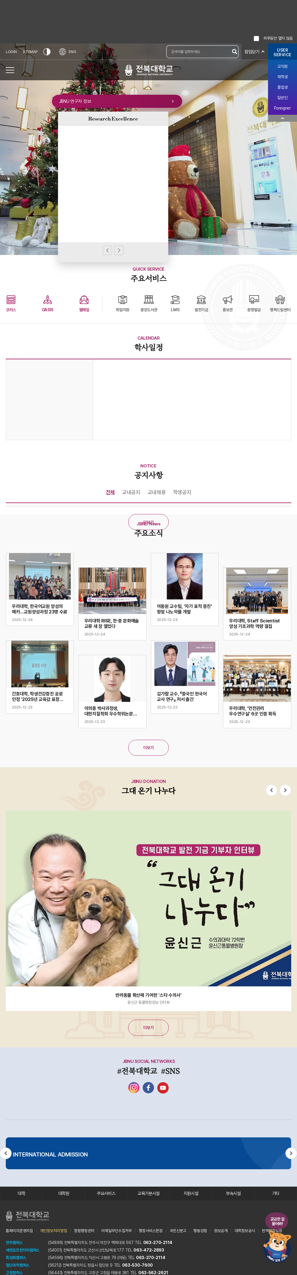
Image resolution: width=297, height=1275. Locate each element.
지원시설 (191, 1193)
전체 (110, 492)
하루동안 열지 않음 (278, 38)
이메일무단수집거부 (116, 1231)
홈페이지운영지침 (19, 1231)
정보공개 (221, 1231)
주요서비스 (106, 1193)
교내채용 (157, 492)
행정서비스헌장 (151, 1231)
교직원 (282, 66)
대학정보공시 (245, 1231)
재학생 (282, 76)
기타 (276, 1193)
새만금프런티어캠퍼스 (23, 1250)
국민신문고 (178, 1231)
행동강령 (200, 1231)
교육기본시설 (148, 1193)
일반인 (282, 97)
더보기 (148, 522)
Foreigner (282, 108)
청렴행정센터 (84, 1231)
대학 (21, 1193)
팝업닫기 (251, 51)
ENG (68, 51)
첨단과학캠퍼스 (18, 1265)
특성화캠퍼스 (16, 1258)
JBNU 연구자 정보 (113, 102)
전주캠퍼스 (14, 1243)
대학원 (64, 1193)
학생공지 (182, 492)
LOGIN (11, 52)
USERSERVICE (282, 52)
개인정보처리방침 (53, 1231)
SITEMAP (30, 52)
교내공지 (131, 492)
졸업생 (282, 87)
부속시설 (233, 1193)
